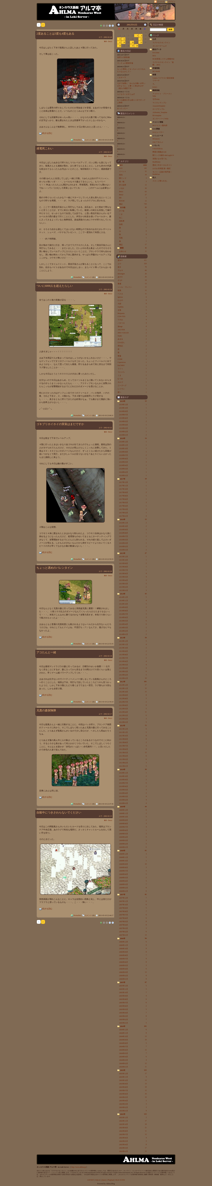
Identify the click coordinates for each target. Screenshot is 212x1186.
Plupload (111, 1180)
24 (120, 46)
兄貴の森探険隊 (46, 710)
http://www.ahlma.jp (78, 1167)
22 (141, 42)
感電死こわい (45, 148)
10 (120, 39)
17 (120, 42)
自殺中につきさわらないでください (59, 812)
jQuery (104, 1180)
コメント (88, 140)
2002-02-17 (108, 714)
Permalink (77, 140)
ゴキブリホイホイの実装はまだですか (60, 424)
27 (133, 46)
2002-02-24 (108, 289)
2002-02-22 (108, 428)
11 (124, 39)
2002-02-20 (108, 571)
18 (124, 42)
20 (133, 42)
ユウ (100, 37)
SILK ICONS (120, 1180)
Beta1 (110, 41)
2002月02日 (132, 25)
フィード (159, 1)
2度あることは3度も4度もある (55, 33)
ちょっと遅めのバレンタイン (55, 567)
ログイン (170, 1)
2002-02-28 (108, 37)
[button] (170, 29)
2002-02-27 (108, 152)
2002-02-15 (108, 816)
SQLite (97, 1180)
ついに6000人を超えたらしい (55, 285)
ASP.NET (90, 1180)
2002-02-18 (108, 656)
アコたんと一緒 (46, 652)
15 (141, 39)
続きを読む (47, 133)
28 (137, 46)
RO (105, 41)
